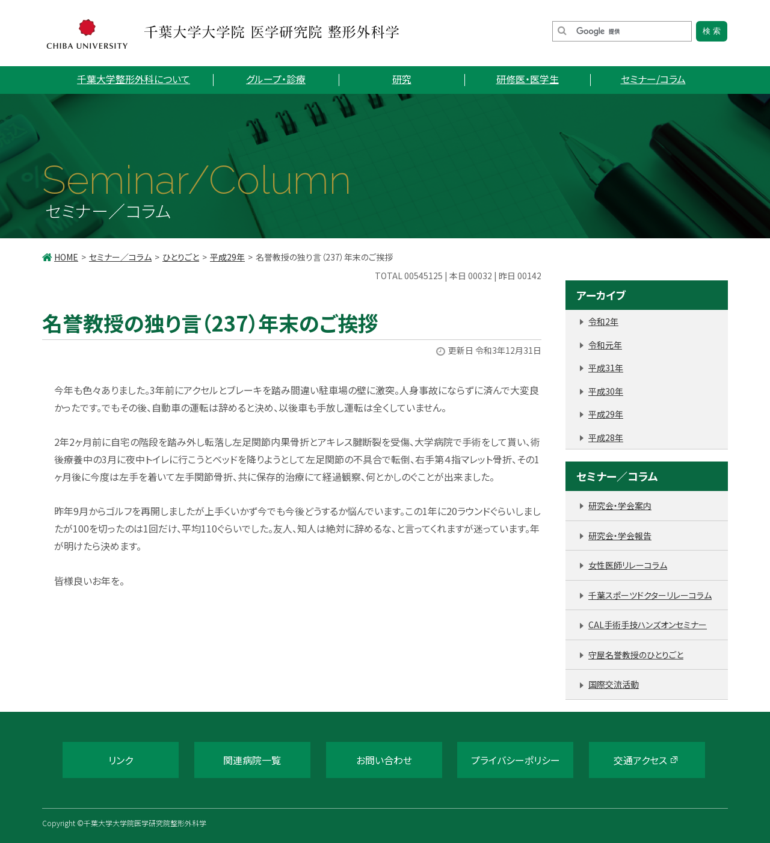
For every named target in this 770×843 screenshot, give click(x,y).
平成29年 (227, 257)
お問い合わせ (384, 760)
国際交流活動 (613, 684)
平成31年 (605, 368)
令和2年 (603, 321)
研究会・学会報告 (619, 536)
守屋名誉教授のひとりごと (635, 655)
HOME (66, 257)
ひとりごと (180, 257)
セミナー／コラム (120, 257)
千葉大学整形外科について (133, 79)
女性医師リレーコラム (627, 565)
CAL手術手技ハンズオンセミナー (647, 625)
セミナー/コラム (653, 79)
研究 (401, 79)
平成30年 (605, 391)
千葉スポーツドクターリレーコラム (650, 595)
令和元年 (605, 345)
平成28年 (605, 437)
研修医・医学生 (527, 79)
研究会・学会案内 (619, 505)
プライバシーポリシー (515, 760)
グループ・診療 (276, 79)
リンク (120, 760)
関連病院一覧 (252, 760)
